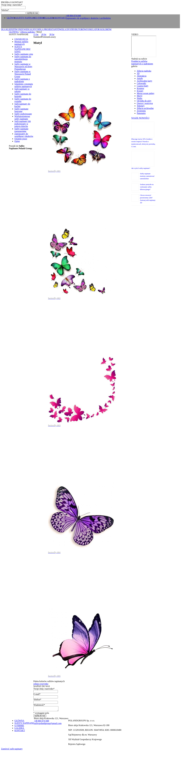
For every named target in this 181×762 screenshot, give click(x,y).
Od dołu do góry (144, 101)
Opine (17, 141)
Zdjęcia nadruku (27, 32)
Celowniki (141, 83)
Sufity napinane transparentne (21, 130)
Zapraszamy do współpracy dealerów (23, 135)
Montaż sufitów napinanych (21, 42)
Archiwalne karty (144, 81)
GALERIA (50, 18)
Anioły (140, 78)
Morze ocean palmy (145, 93)
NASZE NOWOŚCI (140, 118)
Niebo (139, 98)
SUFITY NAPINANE (26, 18)
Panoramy (141, 113)
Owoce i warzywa (145, 103)
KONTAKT (60, 18)
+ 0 (73, 15)
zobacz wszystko (40, 684)
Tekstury (141, 106)
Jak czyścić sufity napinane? (140, 168)
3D (138, 73)
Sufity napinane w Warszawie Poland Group (22, 74)
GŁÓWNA (11, 18)
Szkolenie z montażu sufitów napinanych (23, 85)
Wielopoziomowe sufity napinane (22, 117)
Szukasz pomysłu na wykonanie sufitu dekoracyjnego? (147, 186)
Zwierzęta (141, 111)
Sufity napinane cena (23, 54)
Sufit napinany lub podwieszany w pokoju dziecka (22, 123)
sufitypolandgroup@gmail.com (48, 724)
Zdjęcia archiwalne (145, 108)
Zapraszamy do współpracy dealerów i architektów (88, 18)
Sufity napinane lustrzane (21, 110)
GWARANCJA (21, 39)
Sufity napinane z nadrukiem (22, 80)
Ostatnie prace (20, 139)
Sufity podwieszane (23, 114)
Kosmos (140, 88)
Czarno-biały (142, 86)
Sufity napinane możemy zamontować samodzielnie (147, 176)
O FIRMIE (41, 18)
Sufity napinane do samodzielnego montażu (22, 59)
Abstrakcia (141, 76)
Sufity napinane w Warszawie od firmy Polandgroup (23, 66)
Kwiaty (140, 91)
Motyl (139, 96)
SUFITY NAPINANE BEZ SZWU (22, 49)
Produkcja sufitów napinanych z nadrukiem (142, 62)
